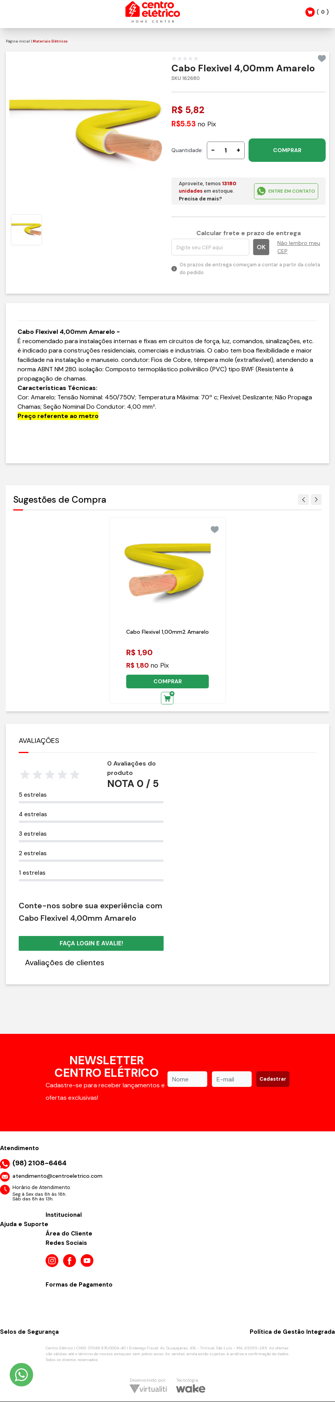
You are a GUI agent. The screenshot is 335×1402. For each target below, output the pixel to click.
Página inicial (18, 41)
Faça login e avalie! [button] (91, 943)
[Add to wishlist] (322, 58)
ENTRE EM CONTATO (286, 191)
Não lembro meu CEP (298, 247)
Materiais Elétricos (50, 41)
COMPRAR (287, 150)
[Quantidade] (226, 150)
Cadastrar (272, 1079)
